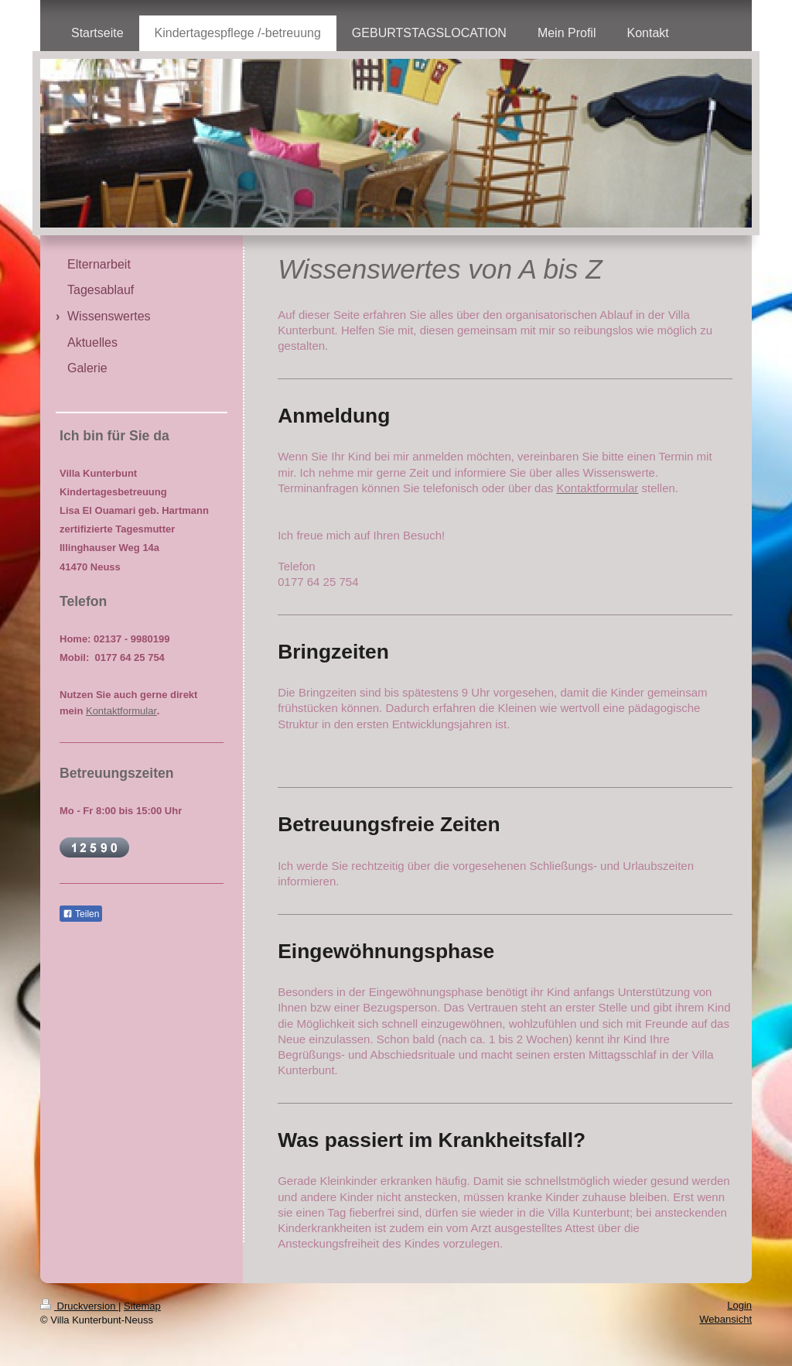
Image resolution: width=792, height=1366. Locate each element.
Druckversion (79, 1306)
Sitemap (142, 1306)
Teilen (81, 914)
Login (739, 1305)
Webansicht (725, 1319)
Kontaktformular (121, 711)
